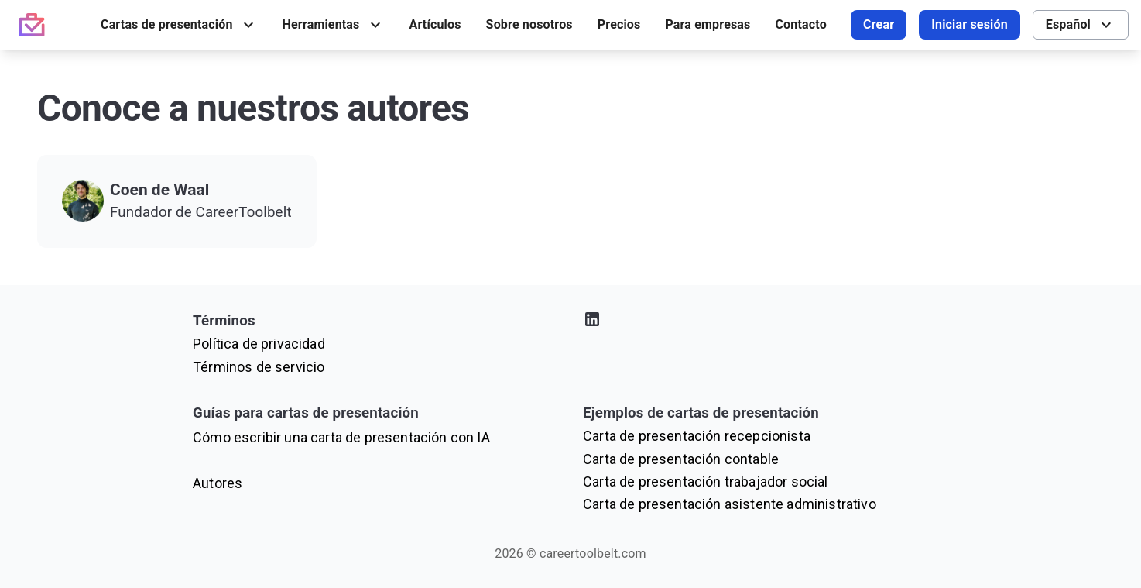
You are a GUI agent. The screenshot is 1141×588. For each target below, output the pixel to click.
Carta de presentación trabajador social (705, 481)
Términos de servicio (258, 367)
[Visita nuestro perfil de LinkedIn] (765, 322)
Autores (217, 483)
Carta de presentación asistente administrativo (729, 504)
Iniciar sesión (969, 24)
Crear (878, 24)
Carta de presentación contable (681, 459)
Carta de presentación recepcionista (696, 436)
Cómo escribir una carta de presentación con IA (341, 437)
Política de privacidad (259, 343)
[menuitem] (179, 25)
